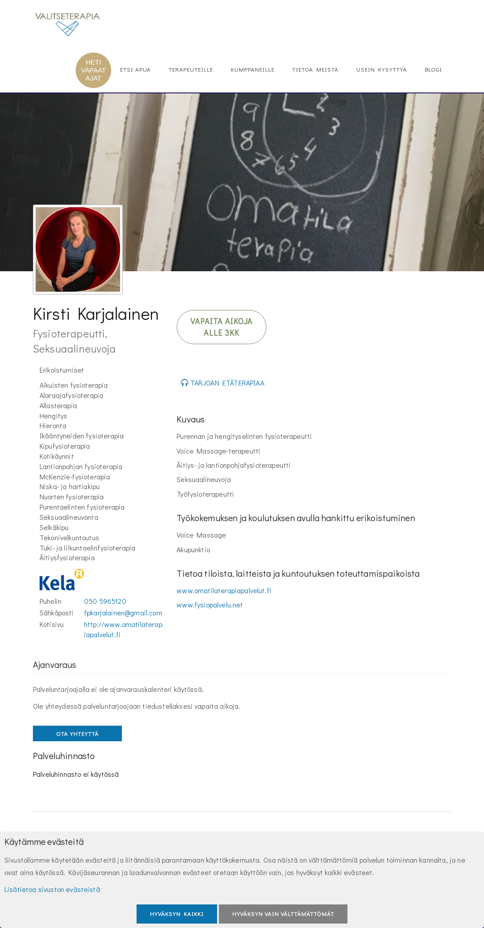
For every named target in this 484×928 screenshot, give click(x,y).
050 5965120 (105, 601)
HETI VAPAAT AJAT (93, 70)
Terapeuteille (191, 69)
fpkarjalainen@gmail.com (123, 612)
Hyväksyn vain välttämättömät (283, 913)
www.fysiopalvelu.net (210, 604)
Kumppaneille (252, 69)
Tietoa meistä (315, 69)
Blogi (433, 69)
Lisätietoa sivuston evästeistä (52, 889)
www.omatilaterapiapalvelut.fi (224, 590)
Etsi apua (135, 69)
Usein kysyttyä (381, 69)
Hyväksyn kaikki (177, 913)
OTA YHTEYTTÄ (77, 733)
